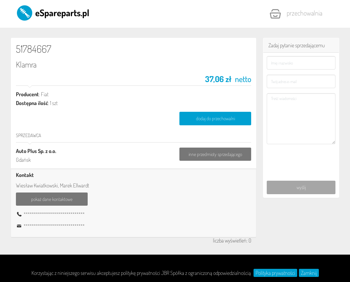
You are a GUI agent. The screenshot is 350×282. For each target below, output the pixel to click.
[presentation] (301, 158)
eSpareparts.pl (52, 12)
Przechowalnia (295, 14)
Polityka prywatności (275, 273)
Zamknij (309, 273)
